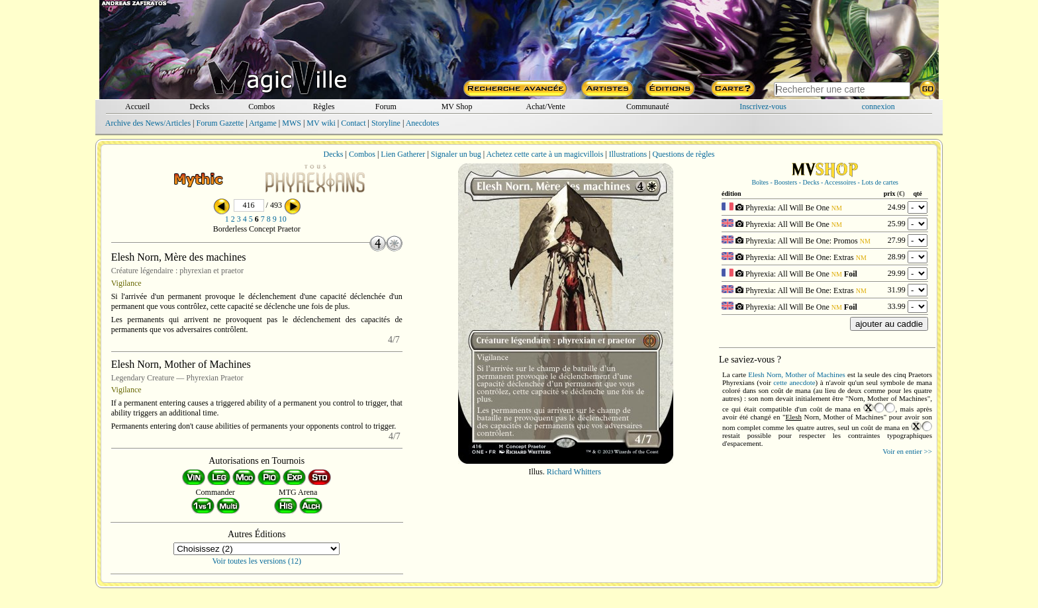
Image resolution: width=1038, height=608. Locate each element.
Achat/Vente (545, 106)
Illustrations (628, 154)
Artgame (263, 123)
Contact (353, 123)
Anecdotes (423, 123)
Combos (261, 106)
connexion (878, 106)
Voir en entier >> (907, 451)
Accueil (137, 106)
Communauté (647, 106)
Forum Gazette (220, 123)
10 (283, 219)
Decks (199, 106)
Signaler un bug (456, 154)
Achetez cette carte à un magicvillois (544, 154)
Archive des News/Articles (148, 123)
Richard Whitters (574, 471)
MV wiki (321, 123)
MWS (291, 123)
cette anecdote (794, 382)
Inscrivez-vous (762, 106)
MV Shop (457, 106)
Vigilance (126, 283)
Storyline (386, 123)
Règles (324, 106)
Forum (386, 106)
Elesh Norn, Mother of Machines (796, 374)
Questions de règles (684, 154)
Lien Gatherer (403, 154)
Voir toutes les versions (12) (256, 561)
